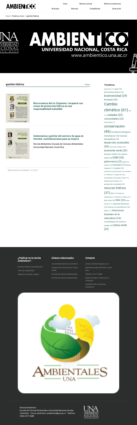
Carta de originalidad (26, 270)
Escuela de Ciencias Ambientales (64, 274)
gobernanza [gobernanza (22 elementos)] (113, 161)
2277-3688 (97, 274)
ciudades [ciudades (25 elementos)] (115, 115)
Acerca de (116, 9)
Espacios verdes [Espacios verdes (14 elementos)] (112, 154)
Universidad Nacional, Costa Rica (65, 264)
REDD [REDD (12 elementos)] (113, 193)
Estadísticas (95, 9)
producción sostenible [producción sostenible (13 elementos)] (114, 184)
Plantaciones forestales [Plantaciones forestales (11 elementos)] (113, 181)
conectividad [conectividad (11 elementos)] (109, 122)
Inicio (65, 4)
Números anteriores (112, 4)
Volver (87, 85)
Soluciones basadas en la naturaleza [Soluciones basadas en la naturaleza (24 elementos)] (114, 214)
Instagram (89, 281)
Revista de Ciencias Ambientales (64, 278)
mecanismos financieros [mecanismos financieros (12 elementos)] (114, 171)
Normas (74, 9)
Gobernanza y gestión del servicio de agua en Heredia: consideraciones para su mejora (58, 137)
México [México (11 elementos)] (111, 175)
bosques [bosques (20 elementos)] (111, 99)
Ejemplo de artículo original (28, 274)
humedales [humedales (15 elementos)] (119, 165)
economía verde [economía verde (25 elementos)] (115, 150)
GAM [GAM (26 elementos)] (118, 157)
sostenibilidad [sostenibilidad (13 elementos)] (111, 222)
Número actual (85, 4)
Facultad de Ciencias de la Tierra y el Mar (65, 269)
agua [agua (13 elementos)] (118, 89)
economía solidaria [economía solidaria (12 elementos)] (117, 147)
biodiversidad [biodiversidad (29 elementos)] (115, 95)
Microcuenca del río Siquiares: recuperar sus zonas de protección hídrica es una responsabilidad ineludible (58, 106)
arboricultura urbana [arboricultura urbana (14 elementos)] (113, 92)
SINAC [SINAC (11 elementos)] (107, 211)
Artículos (55, 9)
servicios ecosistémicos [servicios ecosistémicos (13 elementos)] (119, 207)
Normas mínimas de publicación (30, 267)
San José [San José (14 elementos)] (109, 200)
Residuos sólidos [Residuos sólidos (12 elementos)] (123, 197)
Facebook (102, 278)
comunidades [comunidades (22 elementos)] (114, 118)
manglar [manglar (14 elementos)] (119, 168)
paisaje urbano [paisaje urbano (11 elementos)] (122, 178)
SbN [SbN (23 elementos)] (120, 200)
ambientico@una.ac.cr (100, 264)
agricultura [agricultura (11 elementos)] (109, 89)
